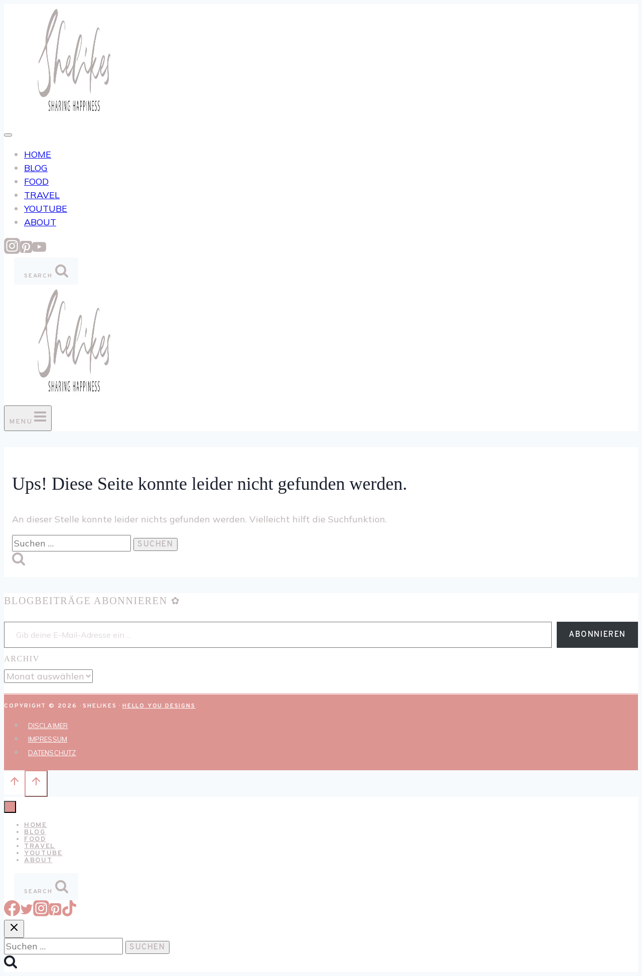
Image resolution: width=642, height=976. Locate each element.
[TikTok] (69, 913)
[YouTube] (39, 250)
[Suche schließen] (14, 929)
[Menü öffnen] (28, 418)
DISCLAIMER (48, 726)
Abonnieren (597, 635)
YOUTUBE (45, 208)
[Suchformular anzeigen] (46, 271)
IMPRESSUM (47, 739)
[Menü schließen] (10, 807)
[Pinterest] (26, 250)
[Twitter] (26, 913)
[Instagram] (12, 250)
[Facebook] (12, 913)
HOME (37, 154)
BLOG (36, 168)
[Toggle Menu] (8, 134)
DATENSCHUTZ (52, 753)
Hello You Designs (159, 706)
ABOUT (40, 222)
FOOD (36, 181)
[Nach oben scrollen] (14, 783)
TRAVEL (42, 195)
